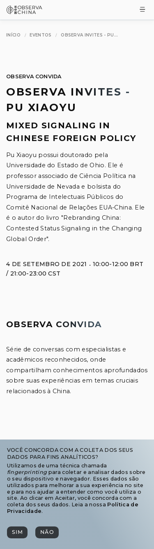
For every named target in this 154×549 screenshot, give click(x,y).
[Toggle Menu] (142, 10)
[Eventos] (40, 35)
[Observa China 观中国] (24, 12)
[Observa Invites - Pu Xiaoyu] (89, 35)
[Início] (13, 35)
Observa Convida (34, 76)
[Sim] (17, 532)
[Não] (46, 532)
